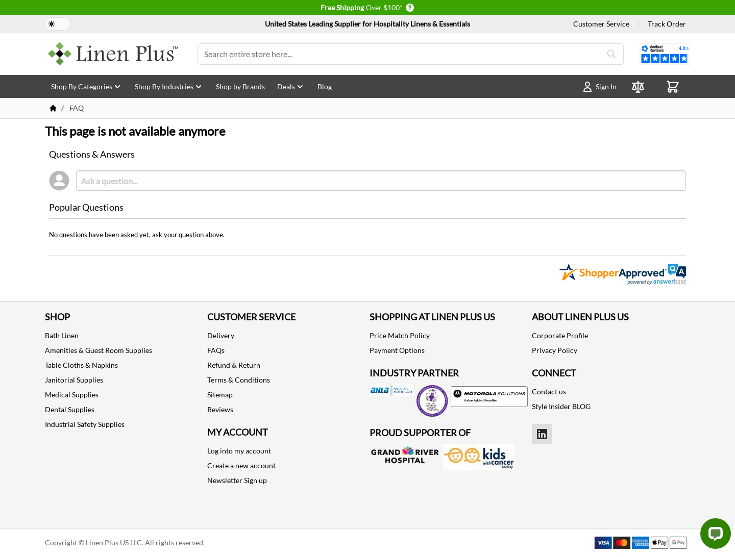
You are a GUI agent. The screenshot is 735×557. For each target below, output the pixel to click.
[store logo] (113, 54)
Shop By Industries (169, 87)
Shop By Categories (86, 87)
